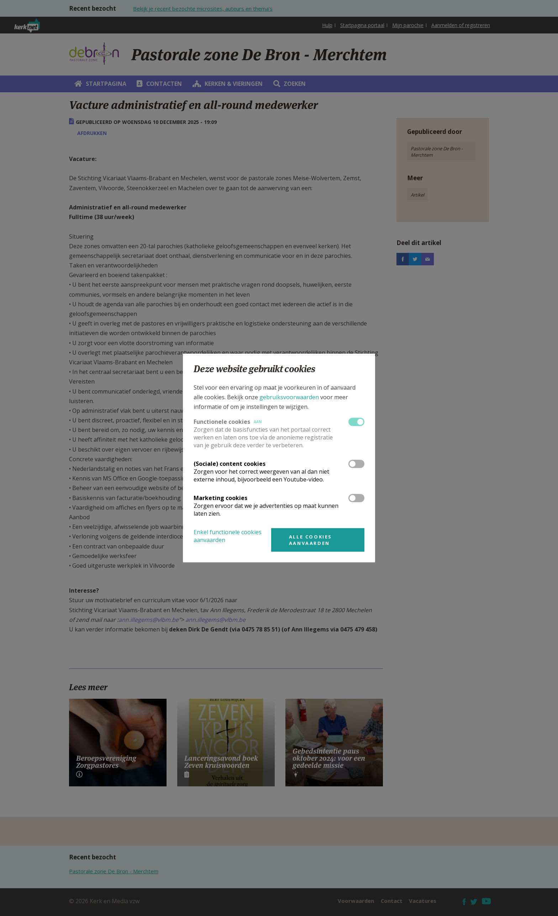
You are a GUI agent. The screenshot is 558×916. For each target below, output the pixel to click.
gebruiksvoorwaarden (289, 397)
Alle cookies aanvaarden (310, 540)
